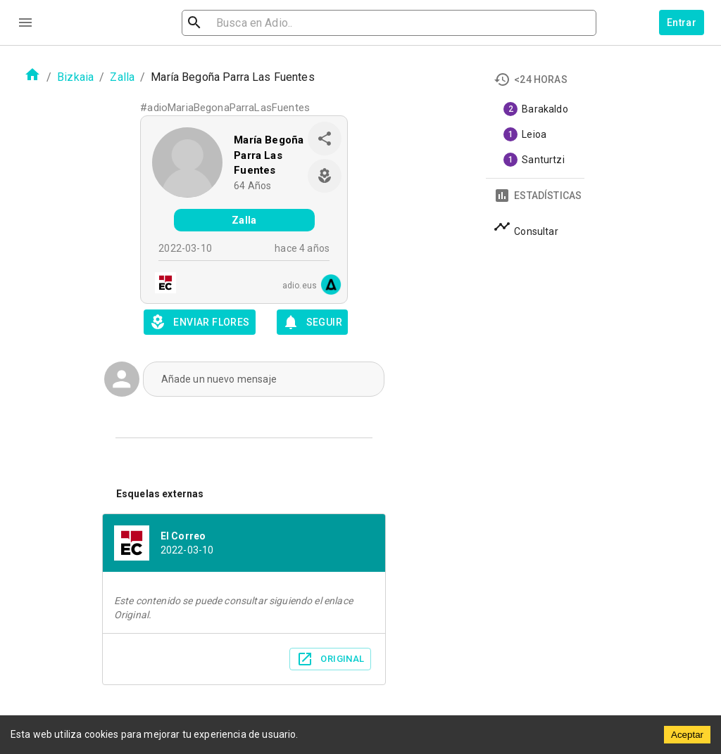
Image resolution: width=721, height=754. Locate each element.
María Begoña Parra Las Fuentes (268, 155)
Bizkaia (75, 77)
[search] (263, 23)
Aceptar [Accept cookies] (687, 734)
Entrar (681, 22)
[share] (324, 138)
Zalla (122, 77)
